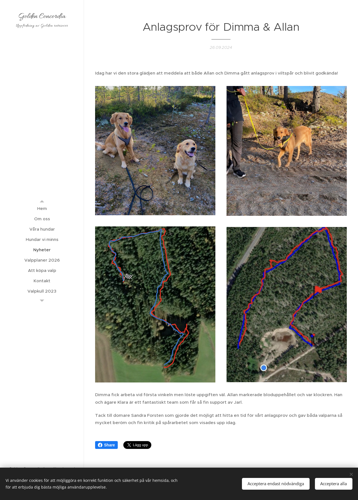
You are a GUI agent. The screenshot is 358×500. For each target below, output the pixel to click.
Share (106, 445)
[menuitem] (42, 208)
